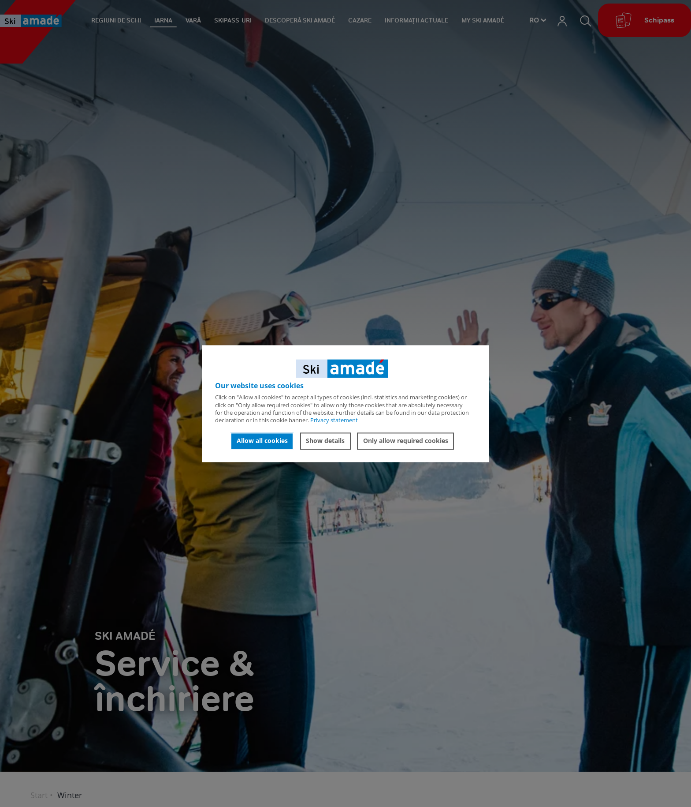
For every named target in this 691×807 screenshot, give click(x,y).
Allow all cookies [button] (262, 441)
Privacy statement (334, 420)
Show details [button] (325, 441)
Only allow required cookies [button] (405, 441)
